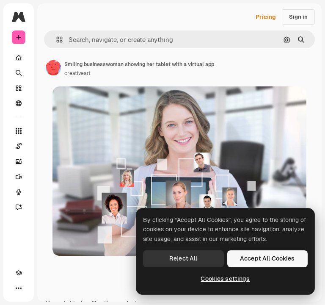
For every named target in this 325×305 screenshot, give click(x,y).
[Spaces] (18, 146)
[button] (56, 39)
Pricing (266, 17)
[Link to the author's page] (53, 67)
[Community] (18, 103)
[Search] (18, 73)
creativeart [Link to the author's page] (77, 73)
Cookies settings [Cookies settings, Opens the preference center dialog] (225, 279)
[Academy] (18, 273)
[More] (18, 288)
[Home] (18, 57)
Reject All (183, 258)
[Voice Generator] (18, 192)
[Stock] (18, 88)
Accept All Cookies (267, 258)
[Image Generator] (18, 161)
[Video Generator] (18, 176)
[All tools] (18, 131)
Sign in (298, 16)
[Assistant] (18, 207)
